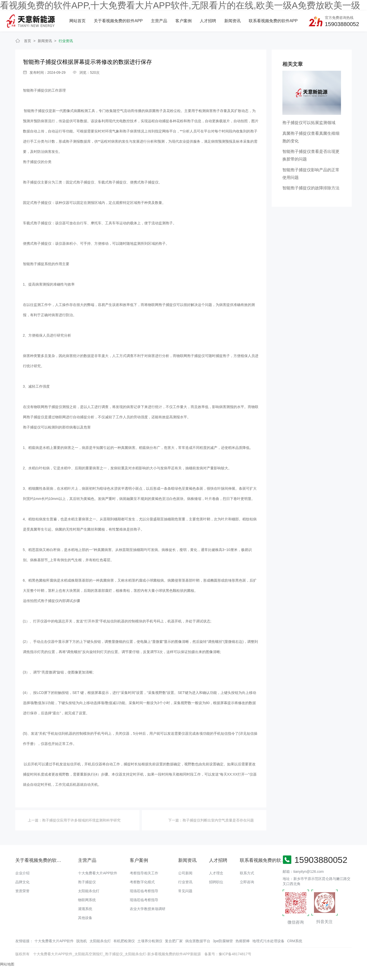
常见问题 (185, 891)
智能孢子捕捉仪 (35, 90)
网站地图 (7, 964)
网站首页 (77, 21)
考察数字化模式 (142, 882)
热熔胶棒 (242, 941)
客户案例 (183, 21)
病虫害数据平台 (197, 941)
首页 (27, 41)
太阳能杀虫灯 (88, 891)
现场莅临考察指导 (144, 891)
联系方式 (247, 873)
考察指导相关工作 (144, 873)
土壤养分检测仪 (149, 941)
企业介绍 (22, 873)
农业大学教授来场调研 (147, 909)
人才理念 (216, 873)
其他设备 (85, 918)
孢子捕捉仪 (87, 882)
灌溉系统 (85, 909)
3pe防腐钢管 (223, 941)
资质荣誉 (22, 891)
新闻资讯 (232, 21)
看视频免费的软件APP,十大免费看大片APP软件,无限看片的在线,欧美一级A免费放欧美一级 (180, 5)
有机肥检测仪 (124, 941)
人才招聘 (208, 21)
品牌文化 (22, 882)
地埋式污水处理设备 (268, 941)
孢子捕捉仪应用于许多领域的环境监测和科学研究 (81, 820)
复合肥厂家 (174, 941)
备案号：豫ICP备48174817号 (227, 954)
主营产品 (159, 21)
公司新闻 (185, 873)
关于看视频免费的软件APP (118, 21)
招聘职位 (216, 882)
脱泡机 (81, 941)
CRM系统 (294, 941)
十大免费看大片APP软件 (97, 873)
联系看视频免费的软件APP (273, 21)
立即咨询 (247, 882)
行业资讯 (66, 41)
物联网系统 (87, 900)
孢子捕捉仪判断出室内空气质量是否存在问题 (218, 820)
